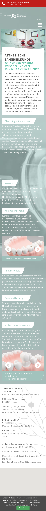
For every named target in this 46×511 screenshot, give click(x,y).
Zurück (7, 249)
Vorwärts (39, 249)
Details (34, 505)
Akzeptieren (23, 508)
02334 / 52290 (14, 4)
